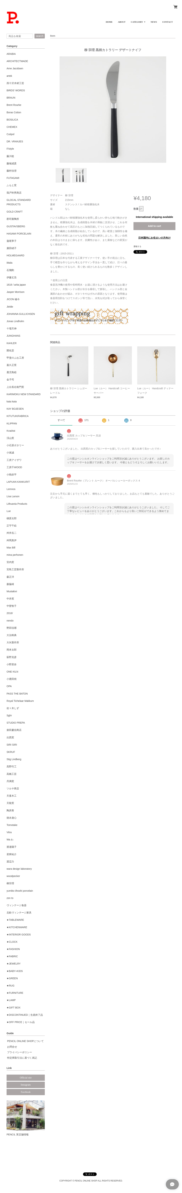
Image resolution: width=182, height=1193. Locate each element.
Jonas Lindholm (15, 321)
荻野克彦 (12, 657)
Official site (25, 1077)
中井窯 (10, 598)
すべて (61, 420)
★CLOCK (12, 941)
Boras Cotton (14, 112)
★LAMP (11, 1000)
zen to (10, 898)
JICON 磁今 (13, 299)
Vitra (9, 832)
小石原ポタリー (15, 445)
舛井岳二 (12, 532)
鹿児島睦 (12, 372)
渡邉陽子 (12, 846)
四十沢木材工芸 (15, 83)
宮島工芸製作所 (15, 569)
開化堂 (10, 350)
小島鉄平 (12, 474)
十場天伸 (12, 328)
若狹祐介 (12, 854)
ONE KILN (12, 671)
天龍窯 (10, 803)
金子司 (10, 379)
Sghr (9, 715)
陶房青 (10, 810)
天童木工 (12, 795)
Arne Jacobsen (15, 68)
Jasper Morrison (15, 292)
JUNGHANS (13, 335)
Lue (9, 511)
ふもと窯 (12, 185)
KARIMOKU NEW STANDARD (24, 394)
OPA (9, 686)
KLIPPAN (12, 423)
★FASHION (13, 949)
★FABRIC (12, 956)
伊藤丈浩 (12, 277)
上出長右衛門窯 (15, 387)
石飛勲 (10, 270)
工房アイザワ (14, 460)
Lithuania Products (17, 503)
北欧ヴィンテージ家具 (19, 912)
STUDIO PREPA (16, 722)
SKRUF (11, 752)
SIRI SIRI (12, 744)
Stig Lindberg (14, 759)
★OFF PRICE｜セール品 (21, 1022)
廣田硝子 (12, 248)
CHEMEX (12, 127)
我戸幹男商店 (14, 192)
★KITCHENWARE (17, 927)
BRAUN (11, 97)
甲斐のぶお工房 (15, 357)
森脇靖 (10, 584)
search (39, 36)
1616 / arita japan (16, 284)
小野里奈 (12, 664)
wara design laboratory (19, 868)
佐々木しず (13, 708)
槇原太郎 (12, 518)
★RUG (10, 985)
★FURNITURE (15, 992)
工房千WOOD (14, 467)
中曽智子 (12, 605)
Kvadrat (11, 430)
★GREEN (12, 978)
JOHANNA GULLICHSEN (21, 314)
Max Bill (11, 547)
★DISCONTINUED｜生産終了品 (25, 1014)
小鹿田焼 (12, 679)
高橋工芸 (12, 774)
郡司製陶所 (13, 219)
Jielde (10, 306)
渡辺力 (10, 861)
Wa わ (10, 839)
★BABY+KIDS (15, 971)
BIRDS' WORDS (16, 90)
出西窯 (10, 737)
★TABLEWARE (15, 919)
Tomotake (12, 825)
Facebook (25, 1092)
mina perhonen (15, 554)
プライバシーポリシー (19, 1052)
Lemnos (11, 489)
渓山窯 (10, 438)
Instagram (26, 1084)
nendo (10, 620)
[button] (138, 21)
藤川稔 (10, 156)
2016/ (10, 613)
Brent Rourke (14, 105)
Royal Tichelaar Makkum (20, 700)
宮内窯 (10, 562)
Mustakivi (12, 591)
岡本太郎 (12, 649)
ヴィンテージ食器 (16, 905)
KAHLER (12, 343)
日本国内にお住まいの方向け (154, 237)
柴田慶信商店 (14, 730)
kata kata (12, 401)
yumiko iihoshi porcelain (20, 890)
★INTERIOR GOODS (19, 934)
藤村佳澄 (12, 170)
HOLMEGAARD (15, 255)
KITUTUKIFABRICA (18, 416)
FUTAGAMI (13, 178)
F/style (10, 148)
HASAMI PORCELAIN (19, 233)
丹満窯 (10, 781)
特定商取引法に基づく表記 (22, 1057)
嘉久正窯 (12, 365)
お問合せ (12, 1046)
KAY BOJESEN (15, 408)
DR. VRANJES (15, 141)
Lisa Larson (13, 496)
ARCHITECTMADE (17, 61)
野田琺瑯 (12, 627)
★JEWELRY (14, 963)
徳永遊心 (12, 817)
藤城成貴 (12, 163)
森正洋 (10, 576)
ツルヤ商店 (13, 788)
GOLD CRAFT (15, 211)
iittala (9, 262)
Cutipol (10, 134)
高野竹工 (12, 766)
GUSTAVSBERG (16, 226)
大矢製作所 (13, 642)
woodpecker (13, 876)
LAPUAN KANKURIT (18, 481)
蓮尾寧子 (12, 240)
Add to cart (154, 226)
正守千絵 (12, 525)
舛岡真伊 (12, 540)
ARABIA (11, 53)
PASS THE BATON (17, 693)
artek (9, 75)
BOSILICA (12, 119)
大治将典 (12, 635)
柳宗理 (10, 883)
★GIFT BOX (13, 1007)
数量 (135, 208)
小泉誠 (10, 452)
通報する (137, 246)
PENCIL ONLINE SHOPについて (25, 1041)
